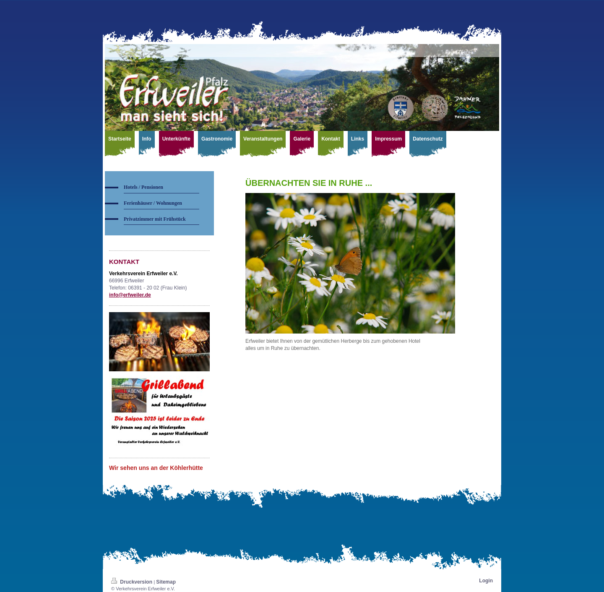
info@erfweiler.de (130, 295)
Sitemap (166, 582)
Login (486, 581)
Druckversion (132, 582)
